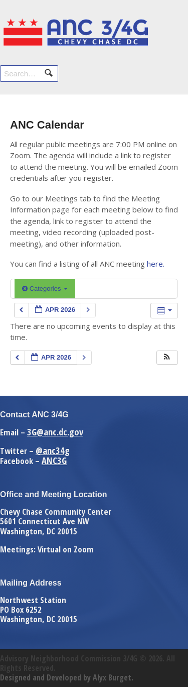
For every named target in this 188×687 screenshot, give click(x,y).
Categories (45, 288)
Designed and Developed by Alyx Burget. (66, 677)
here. (155, 264)
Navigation (166, 29)
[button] (167, 358)
